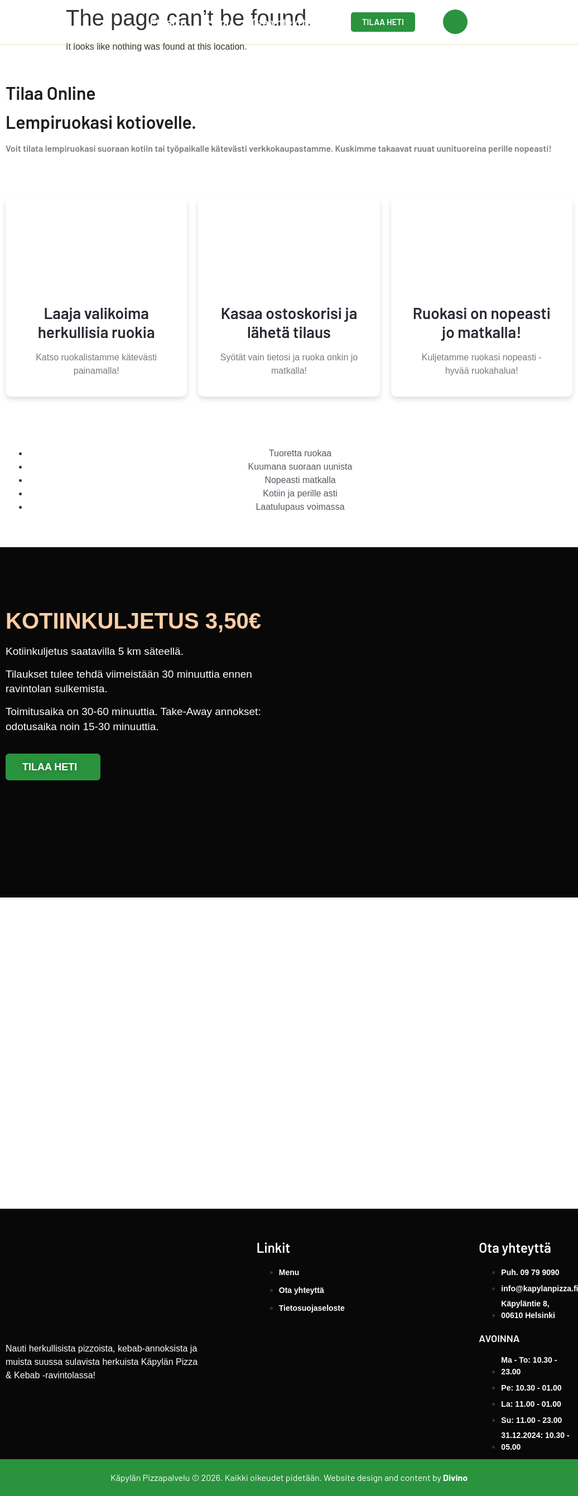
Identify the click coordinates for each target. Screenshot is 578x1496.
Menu (219, 22)
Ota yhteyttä (282, 22)
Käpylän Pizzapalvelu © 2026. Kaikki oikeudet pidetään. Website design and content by (289, 1477)
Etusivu (168, 22)
